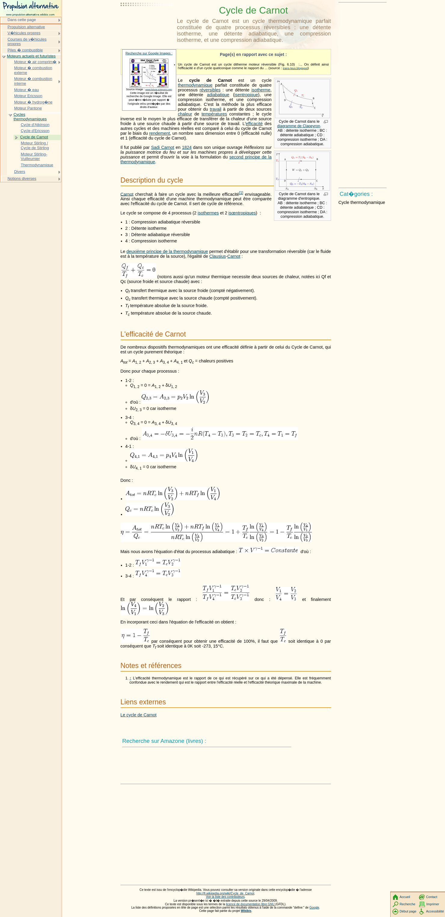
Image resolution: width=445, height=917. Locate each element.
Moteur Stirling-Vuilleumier (34, 156)
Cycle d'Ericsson (35, 130)
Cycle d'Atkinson (35, 124)
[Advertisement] (148, 19)
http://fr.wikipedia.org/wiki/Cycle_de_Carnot (225, 893)
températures (214, 114)
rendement (159, 133)
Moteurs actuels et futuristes (31, 56)
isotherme (260, 90)
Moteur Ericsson (28, 96)
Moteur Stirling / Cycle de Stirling (35, 145)
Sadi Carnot (162, 147)
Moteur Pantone (28, 108)
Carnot (127, 194)
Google (314, 907)
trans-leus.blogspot (295, 68)
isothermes (208, 213)
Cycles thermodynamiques (30, 117)
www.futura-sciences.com (158, 89)
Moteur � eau (26, 90)
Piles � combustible (25, 50)
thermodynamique (195, 85)
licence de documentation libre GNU (250, 904)
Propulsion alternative (26, 27)
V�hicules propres (24, 33)
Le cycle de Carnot (139, 714)
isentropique (246, 94)
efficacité (254, 123)
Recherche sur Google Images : (149, 53)
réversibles (210, 90)
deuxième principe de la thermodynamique (167, 251)
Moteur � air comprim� (35, 62)
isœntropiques (242, 213)
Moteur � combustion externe (33, 70)
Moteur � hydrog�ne (33, 102)
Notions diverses (22, 178)
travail (215, 109)
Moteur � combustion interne (33, 81)
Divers (19, 171)
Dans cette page (22, 19)
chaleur (185, 114)
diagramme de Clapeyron (298, 126)
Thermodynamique (37, 165)
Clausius (217, 256)
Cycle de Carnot (34, 137)
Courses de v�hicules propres (27, 41)
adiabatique (218, 94)
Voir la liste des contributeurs (225, 896)
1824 (187, 147)
